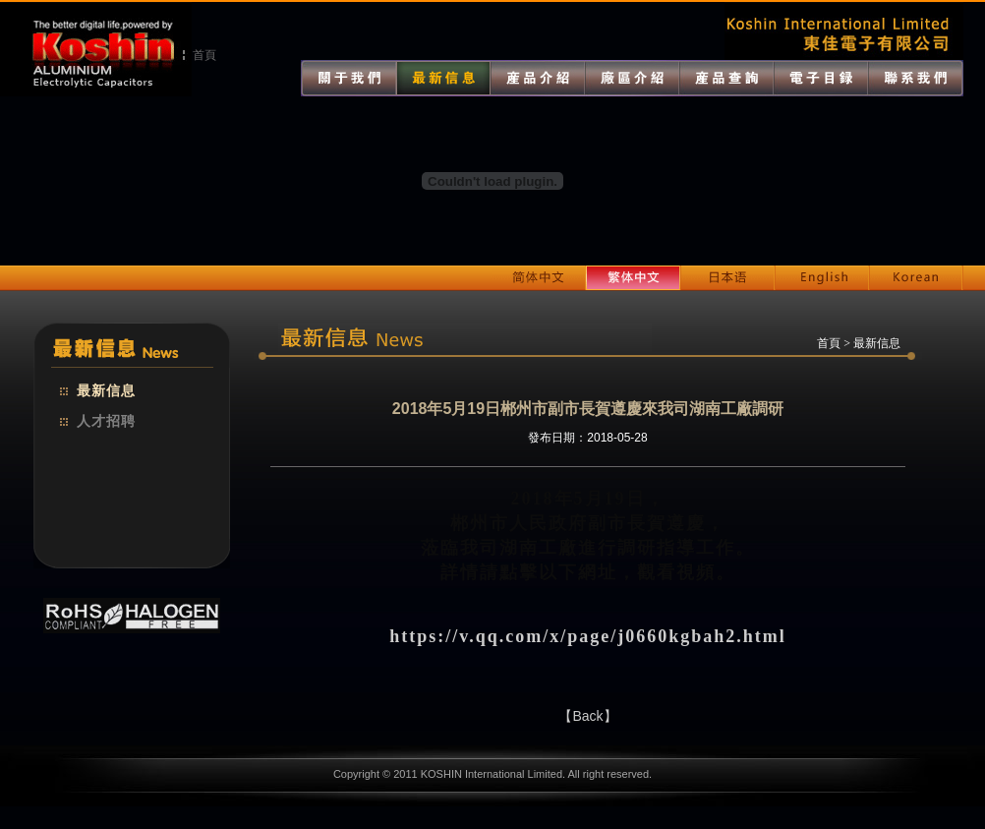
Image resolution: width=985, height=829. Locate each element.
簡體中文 (539, 278)
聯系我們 (915, 78)
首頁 (204, 55)
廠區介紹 (632, 78)
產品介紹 (538, 78)
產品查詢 (726, 78)
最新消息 (443, 78)
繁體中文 (633, 278)
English (822, 278)
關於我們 (348, 78)
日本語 (727, 278)
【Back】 (587, 716)
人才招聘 (106, 421)
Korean (916, 278)
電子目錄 (821, 78)
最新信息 (106, 391)
